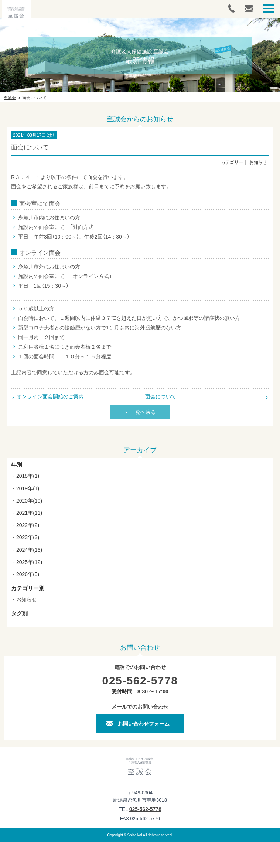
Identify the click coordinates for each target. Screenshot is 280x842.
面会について (160, 396)
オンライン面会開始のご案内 (50, 396)
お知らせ (26, 599)
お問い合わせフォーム (144, 723)
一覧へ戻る (143, 411)
